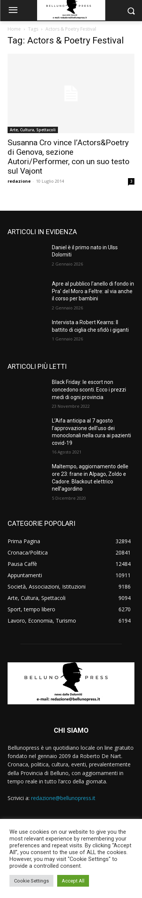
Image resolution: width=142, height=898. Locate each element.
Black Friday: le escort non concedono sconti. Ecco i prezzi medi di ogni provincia (89, 389)
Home (14, 29)
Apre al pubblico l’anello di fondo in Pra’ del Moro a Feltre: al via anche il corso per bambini (93, 291)
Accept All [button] (73, 881)
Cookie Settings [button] (31, 881)
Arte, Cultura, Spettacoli (33, 129)
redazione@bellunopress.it (63, 798)
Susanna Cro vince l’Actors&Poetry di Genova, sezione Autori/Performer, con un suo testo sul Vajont (69, 157)
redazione (19, 181)
